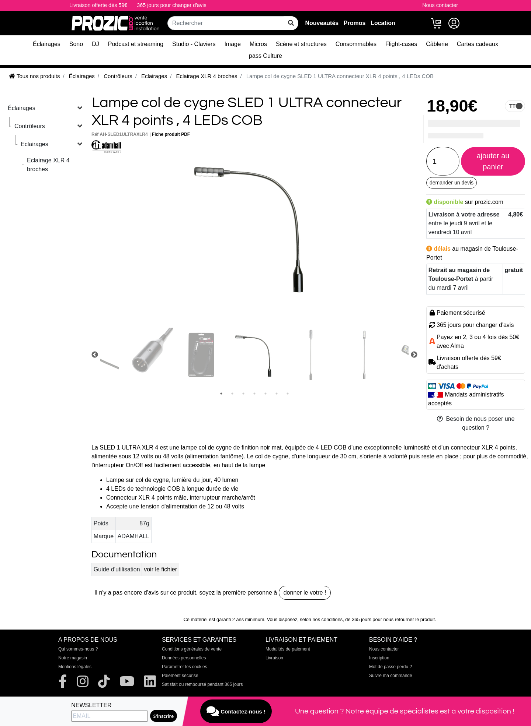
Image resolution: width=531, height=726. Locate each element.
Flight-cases (401, 44)
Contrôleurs (29, 126)
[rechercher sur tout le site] (291, 23)
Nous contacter (440, 5)
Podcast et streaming (135, 44)
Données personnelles (184, 657)
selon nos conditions (321, 619)
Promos (355, 23)
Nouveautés (322, 23)
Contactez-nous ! (236, 711)
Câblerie (437, 44)
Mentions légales (74, 666)
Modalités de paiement (288, 649)
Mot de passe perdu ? (390, 666)
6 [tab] (276, 393)
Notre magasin (72, 657)
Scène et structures (301, 44)
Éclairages (46, 44)
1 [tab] (221, 393)
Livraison (274, 657)
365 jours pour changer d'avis (171, 5)
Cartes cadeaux (477, 44)
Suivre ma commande (390, 675)
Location (383, 23)
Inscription (379, 657)
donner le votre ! (305, 592)
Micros (258, 44)
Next (414, 355)
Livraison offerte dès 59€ (98, 5)
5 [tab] (265, 393)
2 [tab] (232, 393)
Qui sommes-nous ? (78, 649)
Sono (76, 44)
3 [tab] (243, 393)
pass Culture (265, 56)
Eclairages (34, 144)
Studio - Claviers (193, 44)
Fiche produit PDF (171, 134)
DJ (95, 44)
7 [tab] (287, 393)
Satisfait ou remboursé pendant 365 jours (202, 684)
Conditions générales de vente (192, 649)
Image (232, 44)
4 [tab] (254, 393)
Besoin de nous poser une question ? (476, 423)
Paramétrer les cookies (184, 666)
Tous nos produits (34, 76)
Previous (94, 355)
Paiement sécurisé (180, 675)
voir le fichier (160, 569)
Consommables (356, 44)
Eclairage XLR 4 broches (48, 164)
